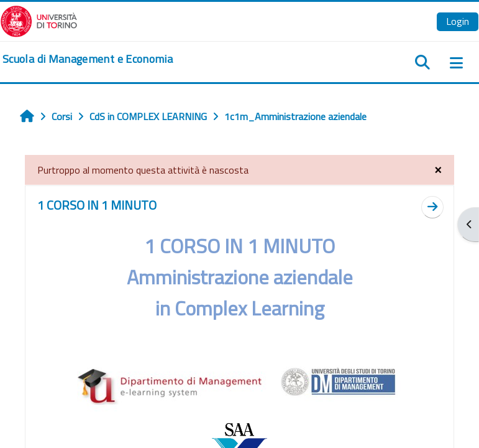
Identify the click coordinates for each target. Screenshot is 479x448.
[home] (87, 59)
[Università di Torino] (39, 19)
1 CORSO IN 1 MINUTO (97, 205)
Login (457, 21)
